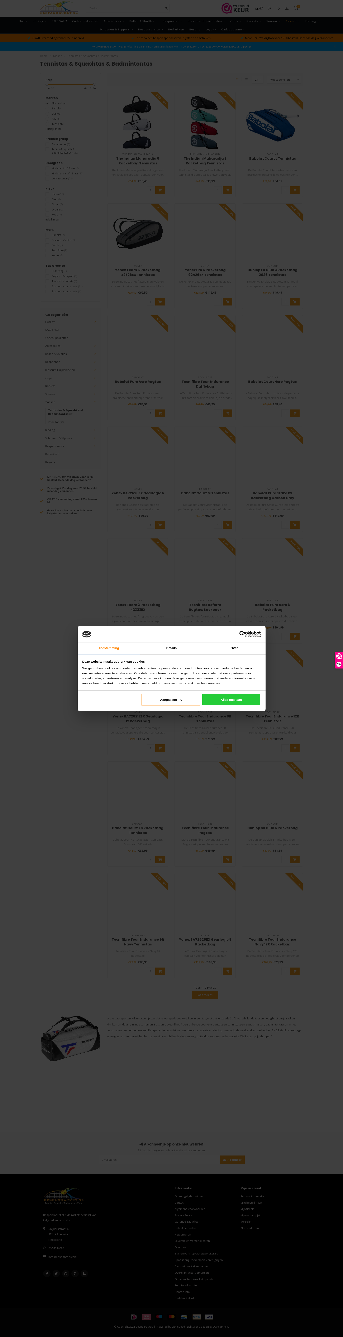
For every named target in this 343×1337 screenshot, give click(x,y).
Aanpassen (171, 699)
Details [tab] (171, 648)
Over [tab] (234, 648)
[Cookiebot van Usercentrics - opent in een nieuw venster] (242, 634)
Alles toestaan (231, 699)
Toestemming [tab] (109, 648)
